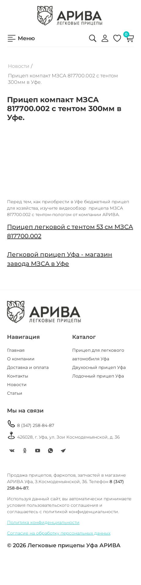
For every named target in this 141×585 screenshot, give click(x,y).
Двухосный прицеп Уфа (99, 367)
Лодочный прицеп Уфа (98, 376)
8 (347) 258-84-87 (30, 424)
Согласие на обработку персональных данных (58, 533)
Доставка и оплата (28, 367)
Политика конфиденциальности (43, 522)
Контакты (17, 376)
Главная (15, 350)
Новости (18, 66)
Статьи (14, 393)
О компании (21, 359)
